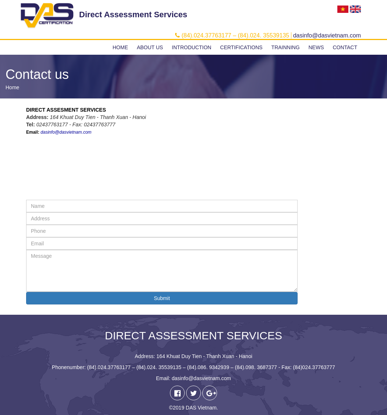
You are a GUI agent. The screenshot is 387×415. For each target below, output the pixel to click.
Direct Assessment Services (133, 14)
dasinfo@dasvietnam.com (65, 132)
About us (150, 47)
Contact (345, 47)
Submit (162, 298)
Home (120, 47)
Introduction (191, 47)
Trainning (285, 47)
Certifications (241, 47)
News (316, 47)
